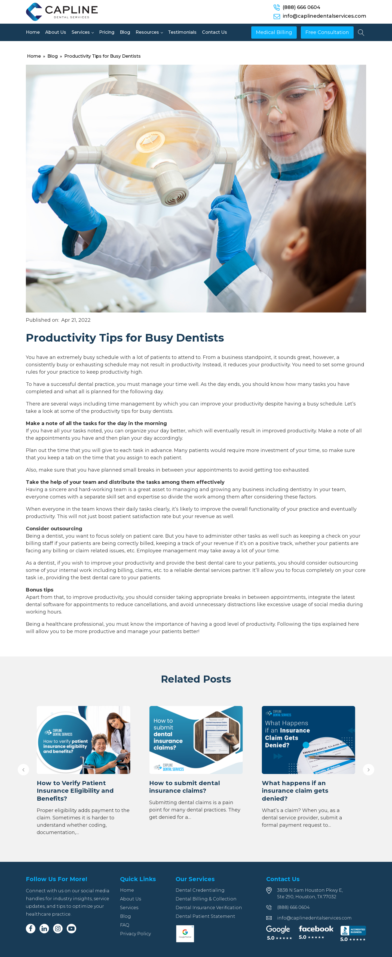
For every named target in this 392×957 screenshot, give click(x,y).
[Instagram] (58, 928)
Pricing (106, 32)
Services (81, 32)
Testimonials (182, 32)
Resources (147, 32)
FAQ (124, 925)
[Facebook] (30, 928)
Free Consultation (327, 32)
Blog (125, 32)
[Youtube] (71, 928)
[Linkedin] (44, 928)
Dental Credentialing (200, 890)
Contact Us (214, 32)
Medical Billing (274, 32)
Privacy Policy (135, 933)
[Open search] (361, 32)
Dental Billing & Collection (206, 899)
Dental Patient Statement (205, 916)
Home (33, 32)
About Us (55, 32)
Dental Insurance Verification (209, 907)
